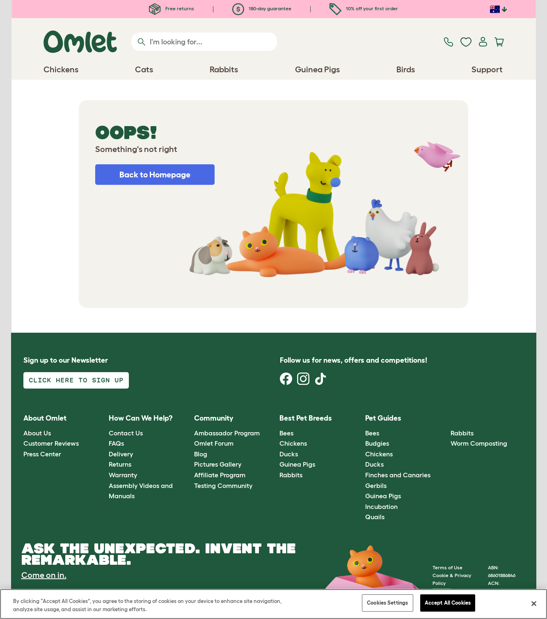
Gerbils (376, 485)
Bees (286, 433)
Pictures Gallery (217, 464)
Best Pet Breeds (305, 418)
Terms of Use (447, 567)
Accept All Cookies (448, 603)
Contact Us (126, 433)
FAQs (116, 443)
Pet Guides (383, 418)
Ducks (288, 454)
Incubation (381, 506)
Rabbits (290, 475)
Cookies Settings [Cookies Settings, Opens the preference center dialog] (387, 603)
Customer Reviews (51, 443)
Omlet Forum (213, 443)
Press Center (42, 454)
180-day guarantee (261, 8)
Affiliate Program (219, 475)
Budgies (377, 443)
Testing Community (223, 485)
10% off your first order (364, 8)
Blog (200, 454)
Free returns (171, 8)
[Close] (534, 603)
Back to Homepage (154, 174)
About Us (37, 433)
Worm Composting (479, 443)
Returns (120, 464)
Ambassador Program (227, 433)
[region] (273, 604)
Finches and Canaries (397, 475)
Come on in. (43, 575)
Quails (375, 516)
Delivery (121, 454)
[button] (444, 419)
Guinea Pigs (297, 464)
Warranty (123, 475)
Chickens (293, 443)
